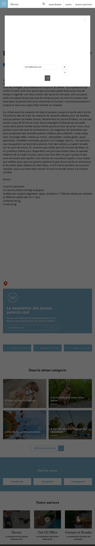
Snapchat (47, 481)
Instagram (78, 481)
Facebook (17, 481)
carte (68, 4)
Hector (14, 4)
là (15, 204)
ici (19, 200)
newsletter (55, 4)
